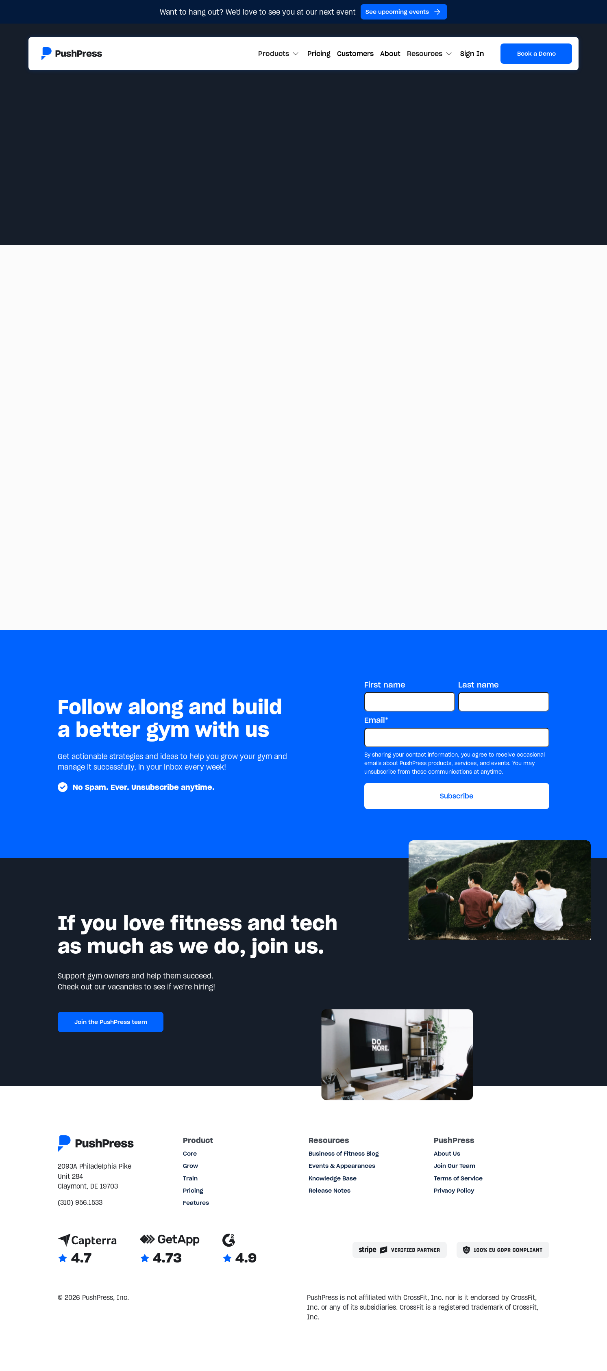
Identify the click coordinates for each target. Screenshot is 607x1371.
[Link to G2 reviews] (239, 1250)
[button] (279, 54)
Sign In (472, 54)
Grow (190, 1165)
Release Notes (329, 1190)
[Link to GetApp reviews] (170, 1250)
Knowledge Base (333, 1178)
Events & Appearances (342, 1165)
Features (196, 1202)
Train (190, 1178)
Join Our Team (454, 1165)
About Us (447, 1153)
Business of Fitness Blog (344, 1153)
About (390, 54)
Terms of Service (458, 1178)
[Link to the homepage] (71, 53)
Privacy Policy (454, 1190)
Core (190, 1153)
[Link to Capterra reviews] (87, 1250)
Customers (355, 54)
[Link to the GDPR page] (503, 1250)
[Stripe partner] (399, 1250)
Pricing (319, 54)
